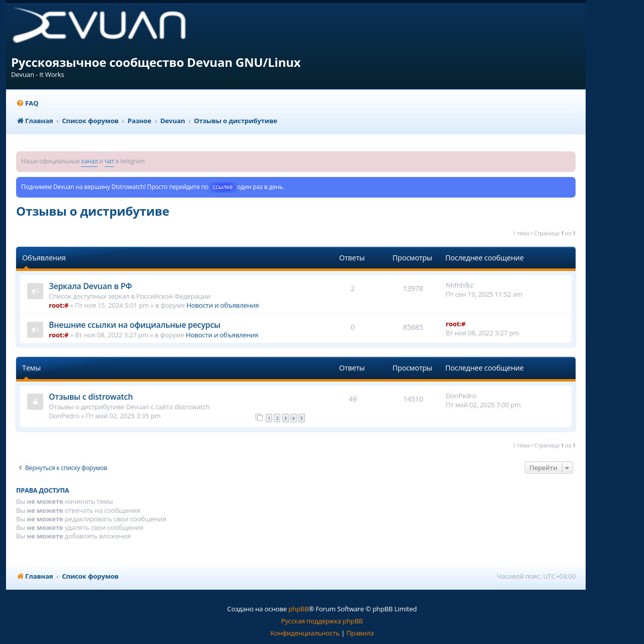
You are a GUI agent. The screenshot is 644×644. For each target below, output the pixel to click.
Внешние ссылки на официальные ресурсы (134, 324)
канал (89, 161)
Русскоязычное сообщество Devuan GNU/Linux (156, 62)
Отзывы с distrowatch (91, 396)
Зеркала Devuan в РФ (90, 286)
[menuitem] (27, 103)
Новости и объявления (222, 305)
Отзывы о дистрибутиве (92, 211)
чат (109, 161)
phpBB (298, 608)
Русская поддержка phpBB (322, 620)
